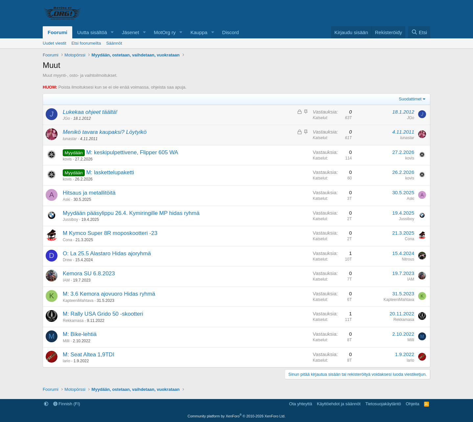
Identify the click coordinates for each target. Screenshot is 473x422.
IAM (66, 280)
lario (66, 361)
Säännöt (114, 43)
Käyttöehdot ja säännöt (339, 403)
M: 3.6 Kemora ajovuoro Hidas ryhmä (109, 294)
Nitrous (408, 259)
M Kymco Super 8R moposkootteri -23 (110, 233)
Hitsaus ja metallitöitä (89, 193)
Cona (67, 240)
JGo (66, 118)
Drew (67, 260)
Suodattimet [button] (410, 98)
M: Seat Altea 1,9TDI (88, 354)
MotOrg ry (165, 32)
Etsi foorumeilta (86, 43)
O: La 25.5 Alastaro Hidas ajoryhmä (107, 253)
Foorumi (57, 32)
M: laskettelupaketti (110, 172)
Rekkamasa (73, 320)
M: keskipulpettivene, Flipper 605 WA (132, 152)
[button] (112, 32)
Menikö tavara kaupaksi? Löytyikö (104, 132)
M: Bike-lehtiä (80, 334)
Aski (66, 199)
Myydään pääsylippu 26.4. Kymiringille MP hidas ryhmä (131, 213)
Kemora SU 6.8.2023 (89, 273)
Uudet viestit (54, 43)
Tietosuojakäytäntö (383, 403)
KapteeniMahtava (78, 300)
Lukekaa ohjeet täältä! (90, 112)
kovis (67, 159)
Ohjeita (412, 403)
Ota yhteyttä (300, 403)
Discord (230, 32)
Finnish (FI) (66, 403)
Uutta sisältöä (92, 32)
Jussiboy (70, 219)
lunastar (70, 139)
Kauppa (199, 32)
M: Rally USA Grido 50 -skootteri (103, 314)
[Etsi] (419, 32)
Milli (66, 341)
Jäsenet (130, 32)
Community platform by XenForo (236, 416)
